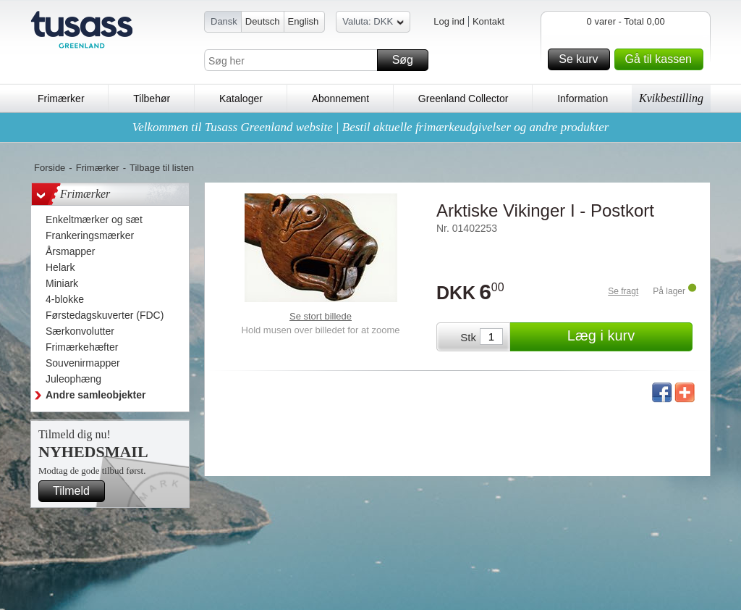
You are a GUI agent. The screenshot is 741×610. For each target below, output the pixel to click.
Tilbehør (151, 98)
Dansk (224, 21)
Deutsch (262, 21)
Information (582, 98)
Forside (49, 167)
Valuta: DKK (373, 23)
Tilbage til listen (162, 167)
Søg (408, 60)
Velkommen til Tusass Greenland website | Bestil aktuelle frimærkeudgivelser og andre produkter (370, 127)
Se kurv (582, 59)
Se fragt (623, 291)
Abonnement (340, 98)
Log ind (449, 21)
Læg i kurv (627, 336)
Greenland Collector (463, 98)
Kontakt (488, 21)
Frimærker (61, 98)
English (303, 21)
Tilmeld (77, 491)
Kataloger (241, 98)
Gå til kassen (662, 59)
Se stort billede (320, 316)
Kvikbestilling (671, 98)
